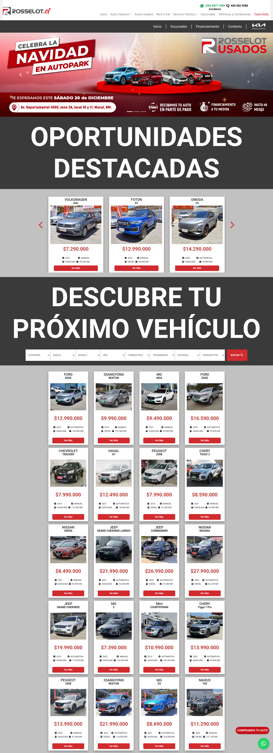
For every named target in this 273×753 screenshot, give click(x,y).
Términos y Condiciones (235, 14)
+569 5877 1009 (215, 7)
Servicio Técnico (184, 14)
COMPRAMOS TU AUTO (252, 730)
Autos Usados (143, 14)
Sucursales (208, 14)
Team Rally (261, 14)
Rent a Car (163, 14)
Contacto (235, 26)
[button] (20, 75)
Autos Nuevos (119, 14)
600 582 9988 (239, 5)
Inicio (103, 14)
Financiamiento (207, 26)
